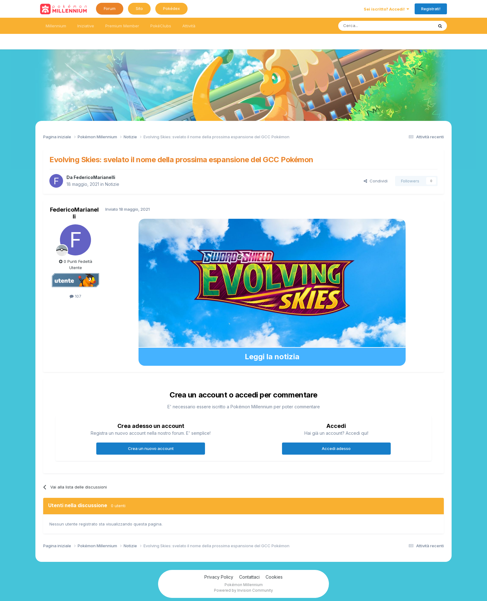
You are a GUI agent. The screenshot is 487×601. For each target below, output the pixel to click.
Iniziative (85, 25)
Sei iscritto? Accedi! (386, 9)
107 (75, 296)
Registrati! (430, 8)
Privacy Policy (218, 577)
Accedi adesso (336, 448)
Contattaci (249, 577)
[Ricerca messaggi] (371, 26)
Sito (139, 8)
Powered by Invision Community (243, 590)
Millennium (56, 25)
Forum (110, 8)
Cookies (274, 577)
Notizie (112, 184)
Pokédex (171, 8)
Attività (188, 25)
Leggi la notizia (272, 356)
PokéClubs (160, 25)
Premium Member (122, 25)
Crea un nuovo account (151, 448)
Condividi (376, 180)
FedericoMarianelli (94, 177)
